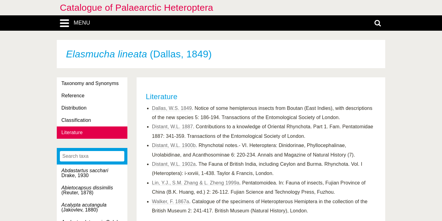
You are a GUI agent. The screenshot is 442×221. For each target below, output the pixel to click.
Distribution (74, 107)
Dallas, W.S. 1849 (172, 108)
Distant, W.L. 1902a (174, 164)
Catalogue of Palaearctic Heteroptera (136, 7)
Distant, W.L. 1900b (174, 145)
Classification (76, 120)
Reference (72, 95)
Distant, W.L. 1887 (172, 126)
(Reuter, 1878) (87, 190)
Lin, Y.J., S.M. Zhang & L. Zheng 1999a (195, 182)
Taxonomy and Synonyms (90, 83)
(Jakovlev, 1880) (84, 207)
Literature (72, 132)
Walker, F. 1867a (170, 201)
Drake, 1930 (84, 173)
